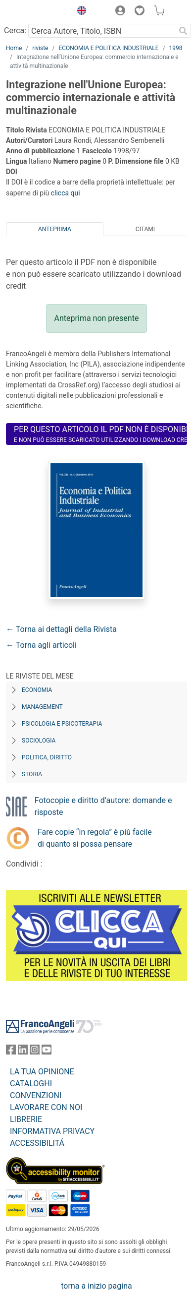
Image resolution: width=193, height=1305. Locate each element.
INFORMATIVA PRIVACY (52, 1131)
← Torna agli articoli (41, 645)
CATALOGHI (31, 1083)
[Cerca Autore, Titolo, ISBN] (101, 31)
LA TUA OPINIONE (42, 1071)
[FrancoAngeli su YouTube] (46, 1051)
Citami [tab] (145, 229)
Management (42, 706)
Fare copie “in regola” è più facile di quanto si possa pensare (95, 838)
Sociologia (38, 740)
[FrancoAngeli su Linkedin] (23, 1051)
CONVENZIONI (35, 1095)
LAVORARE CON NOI (46, 1107)
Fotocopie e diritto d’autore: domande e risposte (103, 806)
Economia (37, 689)
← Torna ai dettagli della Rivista (61, 629)
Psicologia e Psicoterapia (62, 723)
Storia (32, 774)
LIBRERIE (26, 1119)
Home (14, 48)
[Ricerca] (183, 31)
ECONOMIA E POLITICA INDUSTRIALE (108, 48)
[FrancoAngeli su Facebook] (11, 1051)
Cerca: (15, 30)
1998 (176, 48)
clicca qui (65, 193)
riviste (40, 48)
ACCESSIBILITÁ (37, 1143)
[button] (79, 12)
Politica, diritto (47, 757)
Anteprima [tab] (54, 229)
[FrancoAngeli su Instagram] (35, 1051)
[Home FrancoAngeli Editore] (36, 12)
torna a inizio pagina (96, 1286)
